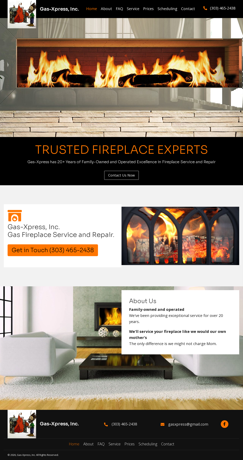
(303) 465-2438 (222, 8)
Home (74, 444)
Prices (130, 444)
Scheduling (148, 444)
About (88, 444)
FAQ (101, 444)
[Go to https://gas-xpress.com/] (43, 423)
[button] (121, 175)
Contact (167, 444)
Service (115, 444)
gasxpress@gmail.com (188, 424)
